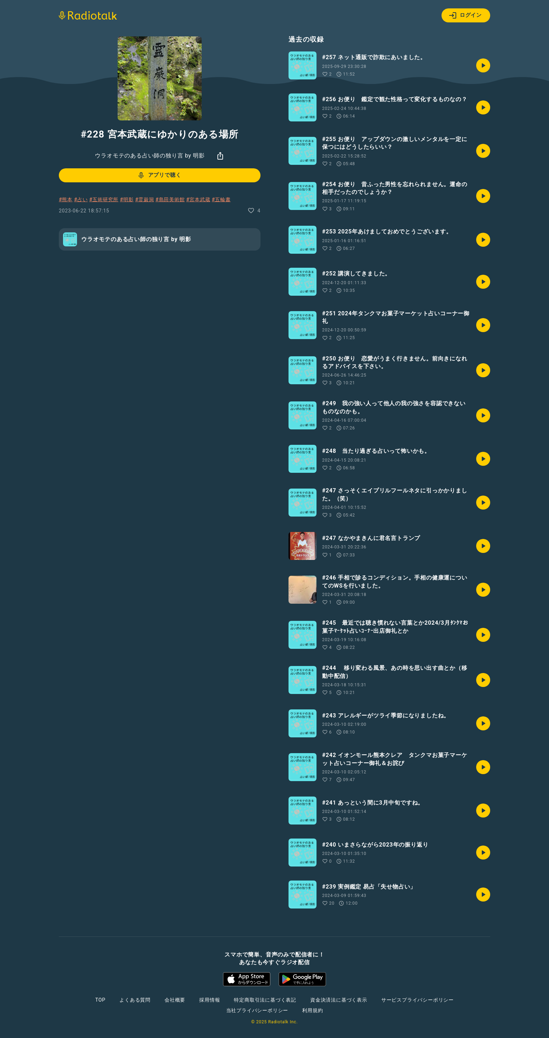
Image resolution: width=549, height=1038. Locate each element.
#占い (81, 199)
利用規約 (312, 1010)
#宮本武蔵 (198, 199)
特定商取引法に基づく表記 (265, 1000)
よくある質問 (135, 1000)
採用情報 (209, 1000)
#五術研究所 (103, 199)
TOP (100, 1000)
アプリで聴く (159, 175)
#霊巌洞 (144, 199)
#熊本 (65, 199)
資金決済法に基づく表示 (338, 1000)
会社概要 (175, 1000)
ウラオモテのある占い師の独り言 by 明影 (149, 155)
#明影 (127, 199)
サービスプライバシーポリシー (417, 1000)
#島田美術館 (170, 199)
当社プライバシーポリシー (257, 1010)
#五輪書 (221, 199)
